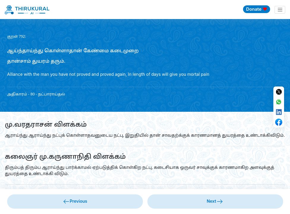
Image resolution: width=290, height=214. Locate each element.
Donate (256, 9)
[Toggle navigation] (280, 10)
